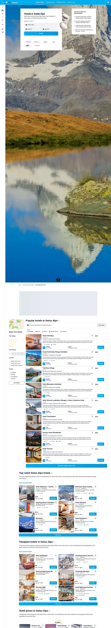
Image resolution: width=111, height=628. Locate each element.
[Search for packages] (3, 16)
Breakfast (13, 372)
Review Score (53, 331)
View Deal (100, 347)
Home (20, 284)
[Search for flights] (3, 7)
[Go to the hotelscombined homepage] (12, 2)
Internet (13, 378)
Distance (63, 331)
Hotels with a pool (16, 361)
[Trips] (3, 24)
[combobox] (29, 21)
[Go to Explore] (3, 20)
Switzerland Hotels (27, 284)
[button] (2, 2)
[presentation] (59, 320)
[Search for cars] (3, 13)
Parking (13, 374)
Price (37, 331)
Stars (44, 331)
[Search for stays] (3, 10)
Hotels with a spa (15, 363)
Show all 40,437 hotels (25, 483)
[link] (17, 383)
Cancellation (14, 376)
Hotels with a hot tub (16, 365)
